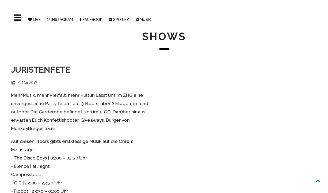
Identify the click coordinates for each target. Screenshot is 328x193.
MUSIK (143, 19)
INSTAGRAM (60, 19)
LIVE (34, 19)
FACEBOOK (90, 19)
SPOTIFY (119, 19)
